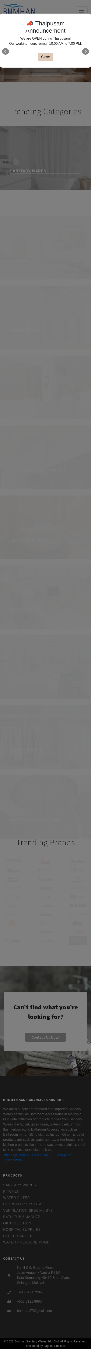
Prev (5, 51)
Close (45, 57)
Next (85, 51)
